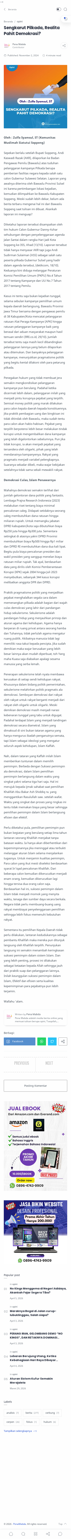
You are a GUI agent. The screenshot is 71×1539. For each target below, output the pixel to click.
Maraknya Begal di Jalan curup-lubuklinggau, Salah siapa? (33, 1313)
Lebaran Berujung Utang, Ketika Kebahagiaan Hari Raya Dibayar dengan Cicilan (33, 1358)
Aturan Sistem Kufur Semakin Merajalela (31, 1381)
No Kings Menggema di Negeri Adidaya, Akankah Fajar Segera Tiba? (38, 1290)
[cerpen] (13, 1422)
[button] (10, 9)
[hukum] (50, 1422)
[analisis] (12, 1413)
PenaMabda (19, 1524)
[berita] (32, 1413)
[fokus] (31, 1422)
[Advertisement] (35, 1477)
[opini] (14, 1284)
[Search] (65, 9)
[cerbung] (52, 1413)
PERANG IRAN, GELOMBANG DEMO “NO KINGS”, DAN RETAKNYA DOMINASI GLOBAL (36, 1336)
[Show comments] (60, 1534)
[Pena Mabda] (19, 44)
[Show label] (20, 1431)
